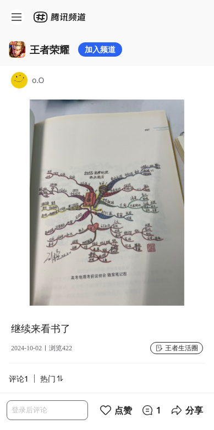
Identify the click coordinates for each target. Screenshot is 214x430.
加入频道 (100, 49)
